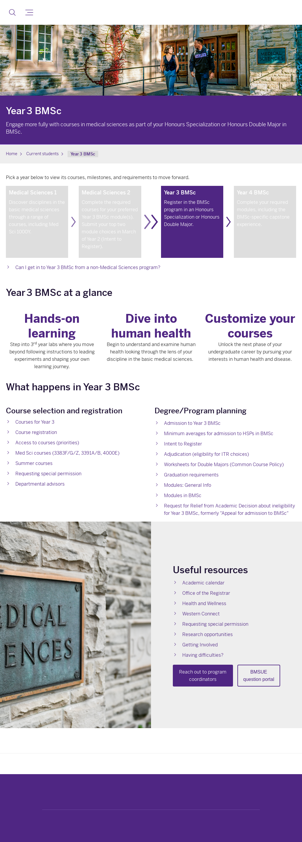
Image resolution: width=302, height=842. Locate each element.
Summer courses (33, 463)
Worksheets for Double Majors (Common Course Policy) (224, 464)
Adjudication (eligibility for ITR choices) (206, 454)
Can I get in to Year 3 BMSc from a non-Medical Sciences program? (87, 267)
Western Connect (201, 614)
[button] (12, 12)
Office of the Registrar (206, 593)
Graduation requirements (191, 475)
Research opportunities (207, 634)
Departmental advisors (40, 484)
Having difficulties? (203, 655)
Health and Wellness (204, 603)
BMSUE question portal (258, 675)
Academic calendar (203, 583)
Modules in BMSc (182, 495)
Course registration (36, 432)
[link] (37, 222)
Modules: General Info (187, 485)
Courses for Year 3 (34, 422)
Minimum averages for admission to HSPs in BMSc (218, 433)
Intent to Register (183, 444)
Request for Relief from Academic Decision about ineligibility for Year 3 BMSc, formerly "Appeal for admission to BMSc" (229, 509)
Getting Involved (200, 645)
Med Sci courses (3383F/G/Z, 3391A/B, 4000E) (67, 453)
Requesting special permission (48, 474)
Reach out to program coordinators (202, 675)
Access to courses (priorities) (47, 443)
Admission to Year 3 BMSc (192, 423)
